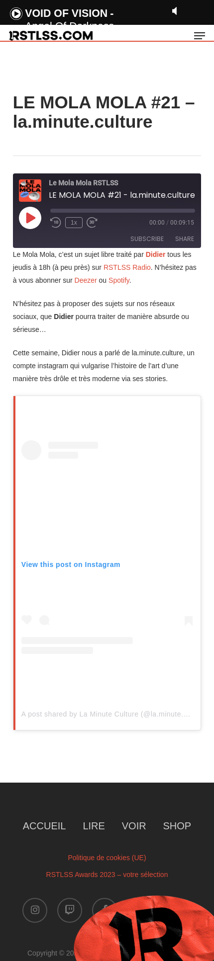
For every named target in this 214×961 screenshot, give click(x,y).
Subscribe (147, 239)
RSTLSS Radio (126, 267)
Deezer (86, 280)
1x (74, 222)
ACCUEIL (44, 825)
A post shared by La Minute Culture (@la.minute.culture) (115, 714)
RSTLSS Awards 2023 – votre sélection (107, 875)
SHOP (177, 825)
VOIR (134, 825)
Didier (156, 254)
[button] (199, 36)
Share (184, 239)
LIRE (94, 825)
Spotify (118, 280)
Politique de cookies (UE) (107, 858)
